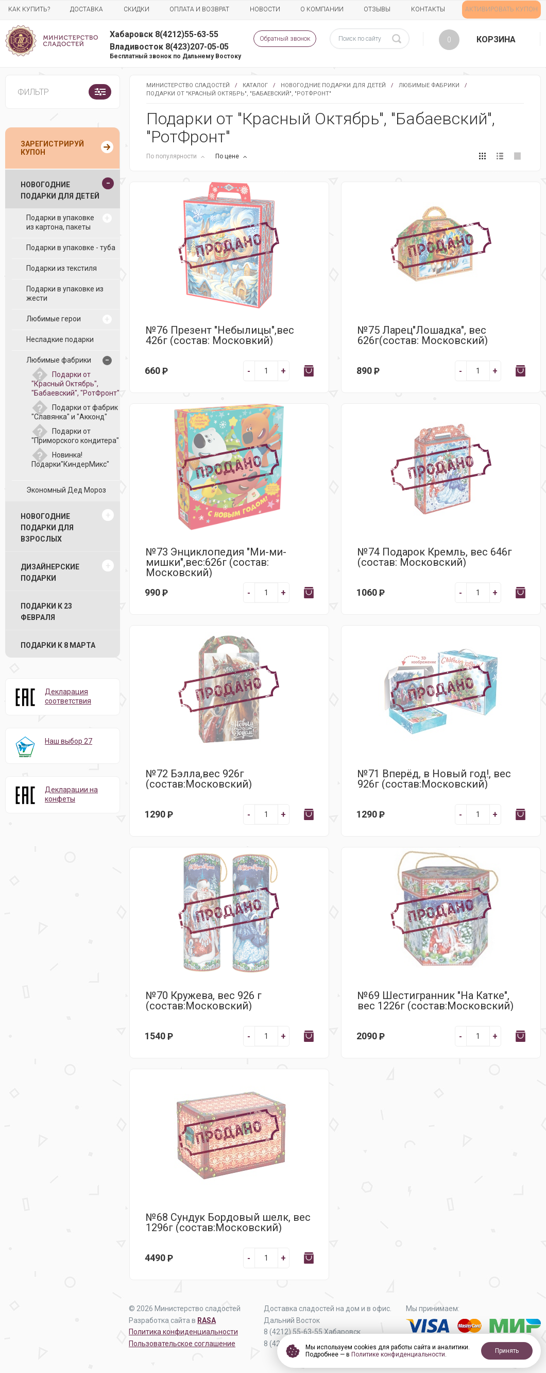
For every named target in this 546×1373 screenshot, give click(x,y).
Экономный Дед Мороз (66, 490)
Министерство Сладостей (188, 85)
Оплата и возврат (199, 9)
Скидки (136, 9)
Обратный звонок (285, 38)
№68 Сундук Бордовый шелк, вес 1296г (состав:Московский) (228, 1222)
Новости (265, 9)
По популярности (172, 156)
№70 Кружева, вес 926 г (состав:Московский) (204, 1000)
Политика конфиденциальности (183, 1332)
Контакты (428, 9)
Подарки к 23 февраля (46, 612)
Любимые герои (53, 319)
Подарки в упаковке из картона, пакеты (60, 222)
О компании (322, 9)
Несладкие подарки (60, 339)
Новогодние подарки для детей (333, 85)
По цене (228, 156)
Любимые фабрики (429, 85)
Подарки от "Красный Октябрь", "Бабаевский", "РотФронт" (75, 383)
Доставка (86, 9)
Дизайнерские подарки (50, 572)
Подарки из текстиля (61, 268)
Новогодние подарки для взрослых (47, 527)
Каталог (255, 85)
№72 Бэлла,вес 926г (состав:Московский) (199, 779)
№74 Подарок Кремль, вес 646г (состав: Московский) (434, 557)
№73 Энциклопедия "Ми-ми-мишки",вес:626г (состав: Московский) (216, 562)
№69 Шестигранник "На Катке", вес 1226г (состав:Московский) (435, 1000)
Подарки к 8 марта (58, 645)
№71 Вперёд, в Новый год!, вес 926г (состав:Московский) (434, 779)
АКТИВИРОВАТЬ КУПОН (501, 9)
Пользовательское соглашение (182, 1343)
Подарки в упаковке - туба (70, 247)
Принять (507, 1350)
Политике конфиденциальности (398, 1354)
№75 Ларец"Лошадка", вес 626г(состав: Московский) (422, 335)
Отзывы (377, 9)
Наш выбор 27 (68, 741)
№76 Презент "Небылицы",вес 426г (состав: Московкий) (220, 335)
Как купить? (29, 9)
